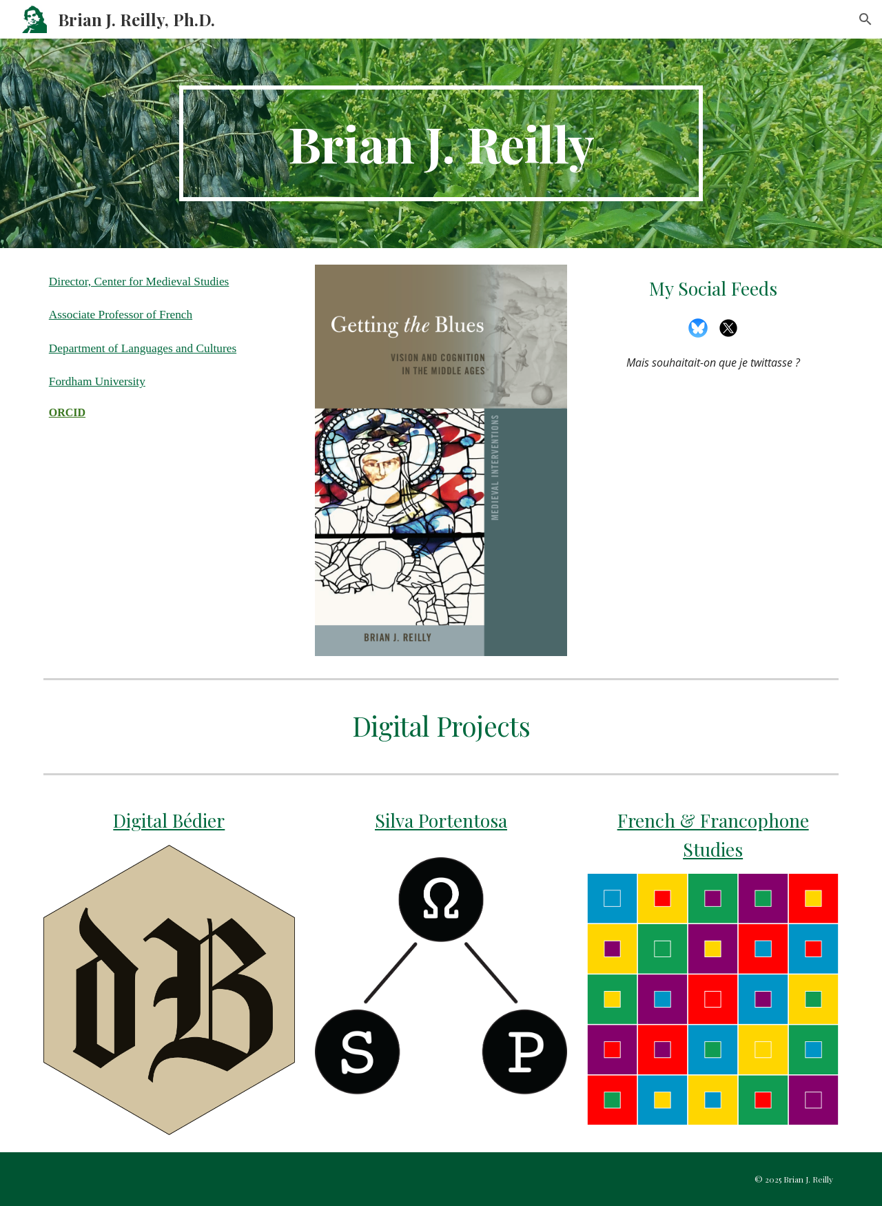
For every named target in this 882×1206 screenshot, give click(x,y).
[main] (441, 143)
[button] (865, 19)
